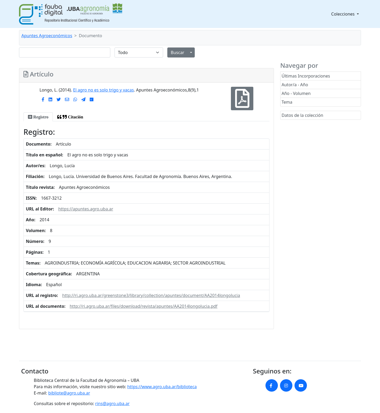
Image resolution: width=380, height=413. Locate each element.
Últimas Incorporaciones (306, 76)
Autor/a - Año (295, 85)
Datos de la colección (302, 115)
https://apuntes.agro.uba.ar (85, 209)
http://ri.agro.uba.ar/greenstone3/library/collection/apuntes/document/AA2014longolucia (151, 295)
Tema (287, 102)
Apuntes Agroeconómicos (46, 36)
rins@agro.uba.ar (112, 403)
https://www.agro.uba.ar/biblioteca (162, 387)
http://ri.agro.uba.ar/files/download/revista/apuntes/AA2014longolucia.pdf (143, 306)
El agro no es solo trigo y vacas (103, 90)
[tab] (38, 116)
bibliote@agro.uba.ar (69, 393)
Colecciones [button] (343, 14)
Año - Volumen (296, 93)
